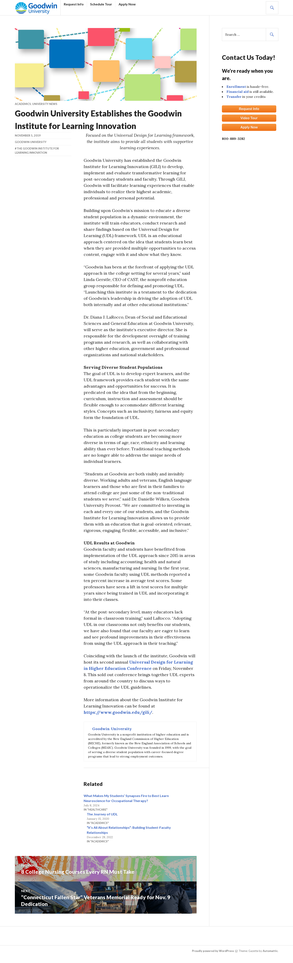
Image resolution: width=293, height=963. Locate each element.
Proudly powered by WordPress (213, 951)
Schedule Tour (101, 4)
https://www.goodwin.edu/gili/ (118, 712)
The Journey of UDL (102, 814)
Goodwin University (30, 142)
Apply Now (127, 4)
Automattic (270, 951)
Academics (23, 104)
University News (44, 104)
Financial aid (237, 91)
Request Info (74, 4)
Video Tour (248, 118)
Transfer (233, 97)
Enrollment (236, 86)
